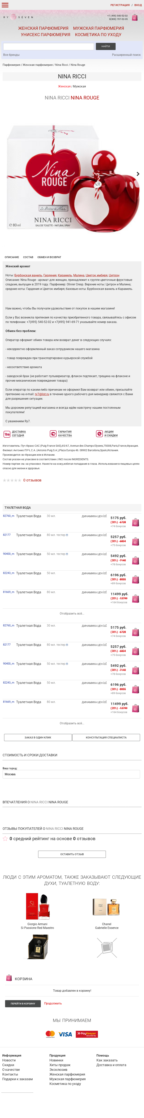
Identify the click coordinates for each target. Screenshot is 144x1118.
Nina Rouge (78, 65)
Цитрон (114, 294)
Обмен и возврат (49, 275)
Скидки (8, 1083)
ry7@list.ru (42, 412)
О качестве (11, 1088)
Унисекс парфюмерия (45, 34)
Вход (138, 5)
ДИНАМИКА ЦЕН (94, 534)
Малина (78, 294)
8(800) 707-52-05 (118, 19)
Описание (12, 275)
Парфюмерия (11, 65)
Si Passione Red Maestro (37, 946)
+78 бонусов (118, 582)
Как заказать (107, 1079)
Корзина (135, 19)
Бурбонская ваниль (28, 294)
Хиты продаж (59, 1083)
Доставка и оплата (111, 1083)
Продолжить (53, 1022)
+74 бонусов (118, 544)
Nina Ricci (61, 65)
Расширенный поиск (126, 55)
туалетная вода (18, 526)
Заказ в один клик (38, 755)
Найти (106, 46)
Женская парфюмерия (43, 28)
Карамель (65, 294)
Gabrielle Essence (106, 946)
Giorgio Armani (37, 942)
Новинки (56, 1079)
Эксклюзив (58, 1088)
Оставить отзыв (72, 872)
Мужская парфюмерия (98, 28)
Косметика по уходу (98, 34)
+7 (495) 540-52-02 (117, 15)
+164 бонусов (119, 620)
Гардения (50, 294)
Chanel (106, 942)
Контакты (10, 1093)
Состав (28, 275)
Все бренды (11, 55)
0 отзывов (32, 498)
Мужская (79, 86)
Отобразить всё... (72, 632)
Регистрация (120, 5)
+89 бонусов (118, 601)
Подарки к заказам (17, 1097)
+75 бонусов (118, 563)
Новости (9, 1079)
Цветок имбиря (97, 294)
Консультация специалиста (106, 755)
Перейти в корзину (23, 1022)
